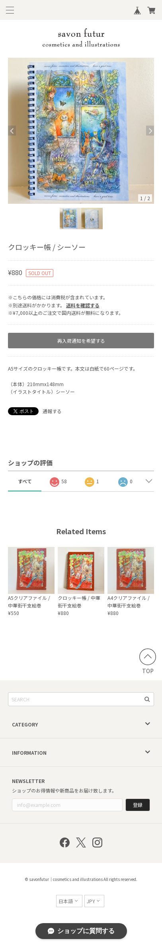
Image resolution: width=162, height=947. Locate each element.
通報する (52, 411)
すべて (25, 481)
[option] (81, 131)
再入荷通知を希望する (81, 340)
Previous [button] (12, 131)
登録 (137, 804)
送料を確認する (83, 305)
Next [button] (150, 131)
